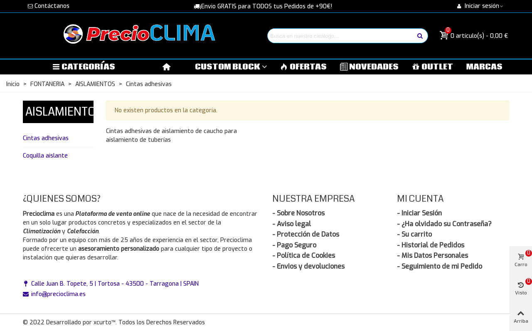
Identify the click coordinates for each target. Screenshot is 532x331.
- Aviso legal (291, 224)
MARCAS (484, 67)
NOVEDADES (369, 67)
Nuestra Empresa (313, 198)
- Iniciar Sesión (419, 213)
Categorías (83, 67)
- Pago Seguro (294, 245)
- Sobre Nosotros (298, 213)
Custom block (227, 67)
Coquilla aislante (45, 156)
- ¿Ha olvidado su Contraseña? (444, 224)
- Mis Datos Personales (432, 255)
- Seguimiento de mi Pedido (439, 266)
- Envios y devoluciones (308, 266)
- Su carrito (414, 234)
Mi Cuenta (420, 198)
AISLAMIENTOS (64, 112)
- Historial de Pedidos (430, 245)
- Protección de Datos (305, 234)
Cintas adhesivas (46, 138)
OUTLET (432, 67)
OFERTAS (303, 67)
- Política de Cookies (303, 255)
